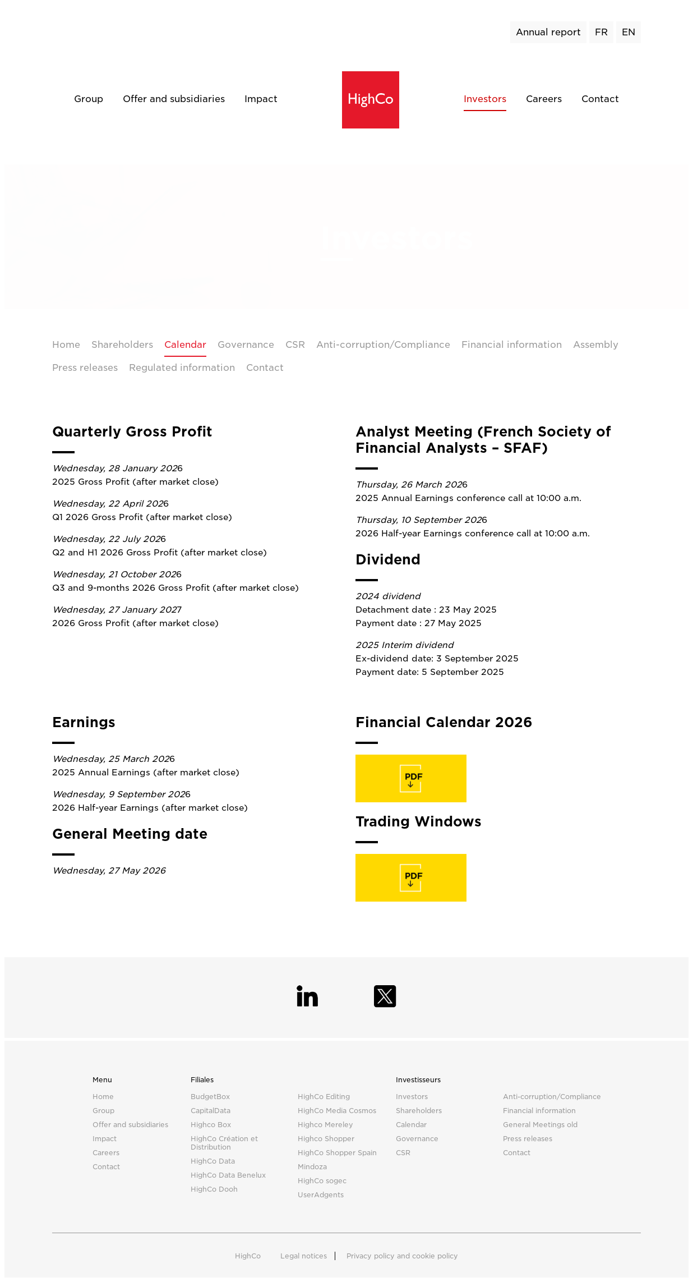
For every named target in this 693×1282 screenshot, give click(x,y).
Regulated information (182, 367)
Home (66, 344)
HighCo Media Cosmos (337, 1110)
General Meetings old (540, 1124)
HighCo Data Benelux (228, 1175)
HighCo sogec (322, 1181)
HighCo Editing (324, 1096)
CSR (295, 344)
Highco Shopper (326, 1138)
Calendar (185, 344)
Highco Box (211, 1124)
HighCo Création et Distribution (224, 1142)
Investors (485, 99)
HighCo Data (213, 1161)
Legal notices (303, 1256)
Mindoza (312, 1166)
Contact (600, 99)
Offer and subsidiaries (174, 99)
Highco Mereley (325, 1124)
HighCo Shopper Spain (337, 1152)
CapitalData (210, 1110)
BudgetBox (210, 1096)
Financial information (511, 344)
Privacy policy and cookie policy (402, 1256)
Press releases (85, 367)
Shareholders (122, 344)
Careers (544, 99)
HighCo (248, 1256)
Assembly (595, 344)
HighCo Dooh (214, 1189)
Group (88, 99)
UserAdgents (321, 1195)
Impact (261, 99)
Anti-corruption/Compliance (383, 344)
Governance (246, 344)
